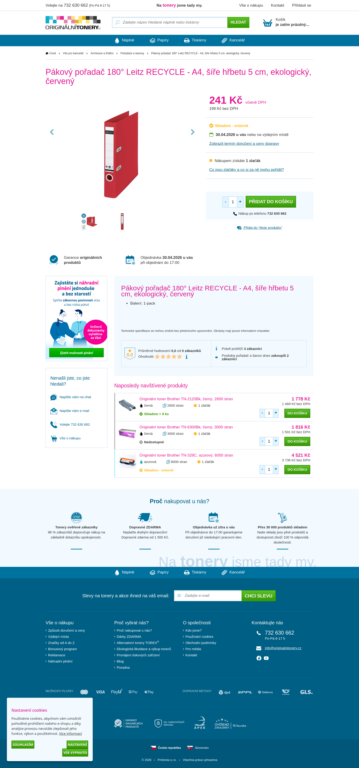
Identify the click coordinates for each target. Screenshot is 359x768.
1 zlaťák (204, 405)
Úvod (52, 53)
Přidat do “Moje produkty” (259, 228)
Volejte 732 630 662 (70, 424)
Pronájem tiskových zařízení (138, 655)
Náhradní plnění (60, 661)
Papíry (158, 40)
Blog (120, 661)
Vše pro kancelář (73, 53)
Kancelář (234, 40)
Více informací (70, 733)
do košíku (297, 413)
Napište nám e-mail (69, 411)
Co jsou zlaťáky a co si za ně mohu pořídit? (246, 170)
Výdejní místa (58, 636)
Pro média (193, 649)
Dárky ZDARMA (129, 636)
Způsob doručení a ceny (66, 630)
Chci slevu (258, 595)
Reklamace (56, 655)
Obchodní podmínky (200, 643)
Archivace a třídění (101, 53)
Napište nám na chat (70, 397)
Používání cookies (199, 636)
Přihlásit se (301, 5)
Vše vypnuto (75, 752)
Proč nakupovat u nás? (134, 630)
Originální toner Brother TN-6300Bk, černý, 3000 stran (186, 427)
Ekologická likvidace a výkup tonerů (144, 649)
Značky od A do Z (61, 643)
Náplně (123, 40)
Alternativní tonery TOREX (139, 642)
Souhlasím (23, 744)
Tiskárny (195, 40)
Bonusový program (62, 649)
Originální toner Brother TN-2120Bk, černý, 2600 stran (186, 399)
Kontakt (277, 5)
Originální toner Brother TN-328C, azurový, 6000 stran (186, 455)
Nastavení (77, 744)
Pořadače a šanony (132, 53)
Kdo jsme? (193, 630)
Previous (52, 133)
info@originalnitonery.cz (283, 648)
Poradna (123, 667)
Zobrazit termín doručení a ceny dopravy (244, 143)
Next (192, 133)
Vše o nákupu (251, 5)
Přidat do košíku (271, 201)
